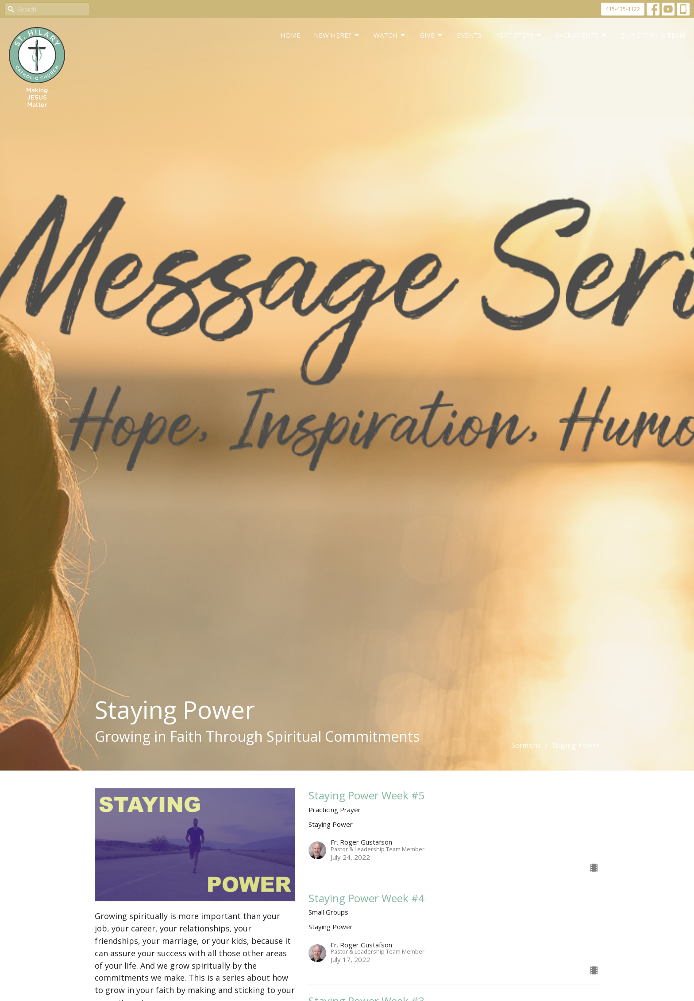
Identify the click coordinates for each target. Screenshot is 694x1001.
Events (469, 35)
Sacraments (581, 35)
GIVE (431, 35)
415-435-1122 (622, 9)
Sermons (526, 745)
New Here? (337, 35)
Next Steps (519, 35)
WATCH (390, 35)
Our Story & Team (653, 35)
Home (290, 35)
